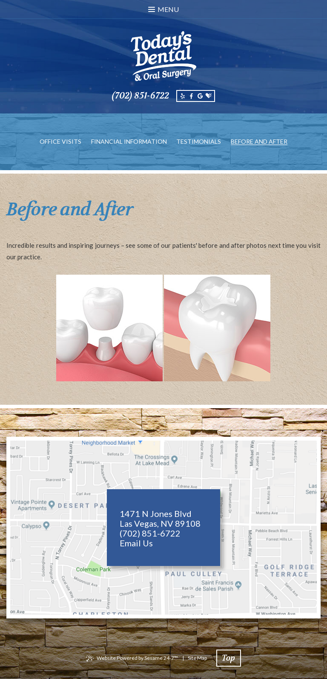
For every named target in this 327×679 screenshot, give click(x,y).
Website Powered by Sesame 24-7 (137, 658)
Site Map (197, 658)
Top (228, 658)
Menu (163, 9)
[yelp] (182, 96)
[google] (199, 96)
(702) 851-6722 (140, 96)
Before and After (259, 141)
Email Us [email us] (136, 543)
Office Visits (60, 141)
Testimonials (198, 141)
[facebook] (191, 96)
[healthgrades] (208, 96)
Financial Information (129, 141)
